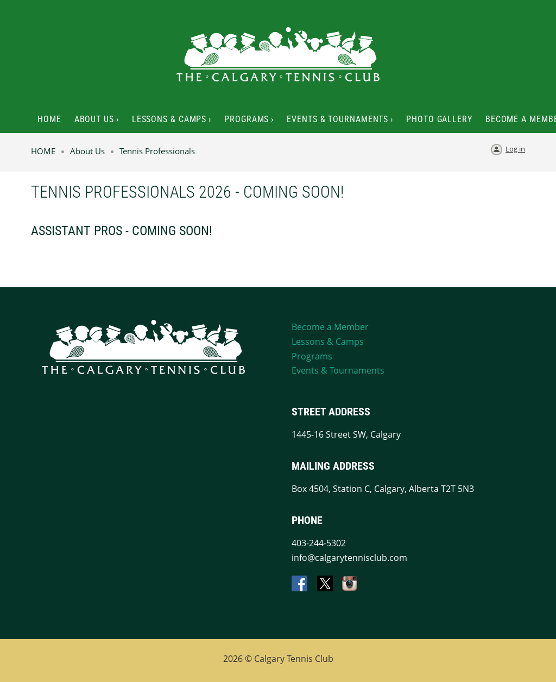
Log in (515, 149)
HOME (43, 151)
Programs (312, 356)
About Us (87, 151)
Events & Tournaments (338, 370)
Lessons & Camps (328, 342)
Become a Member (330, 327)
